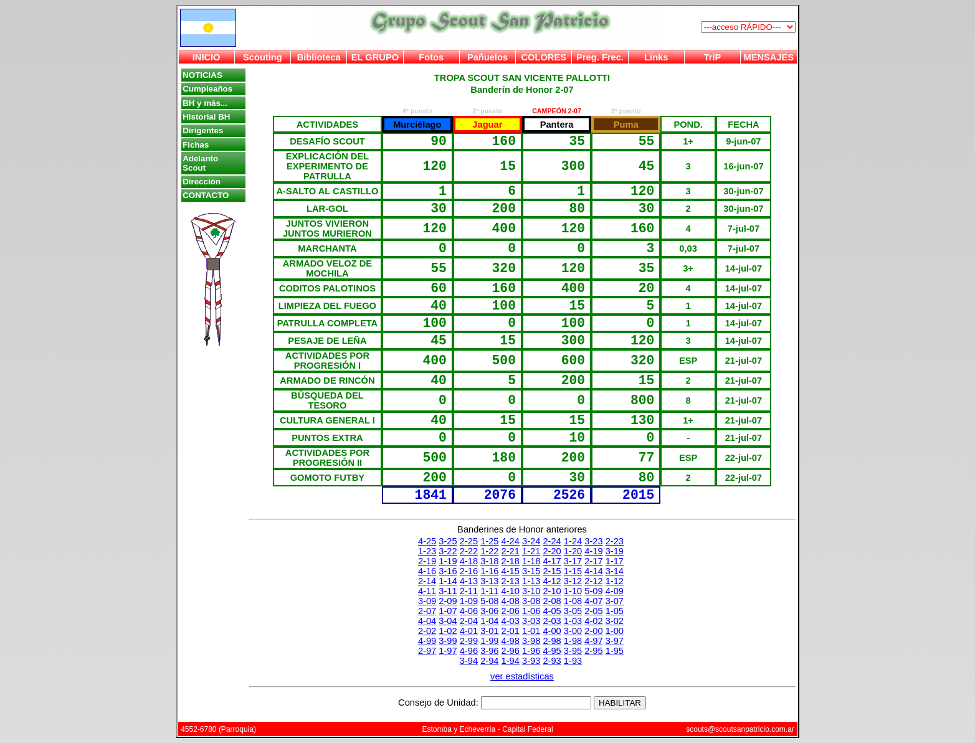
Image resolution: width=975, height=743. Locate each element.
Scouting (262, 57)
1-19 (448, 561)
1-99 (489, 641)
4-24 (511, 541)
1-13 (531, 581)
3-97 (615, 641)
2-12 (593, 581)
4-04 (427, 621)
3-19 (615, 551)
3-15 (531, 571)
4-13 (469, 581)
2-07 (427, 611)
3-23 (593, 541)
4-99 (427, 641)
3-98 (531, 641)
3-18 (489, 561)
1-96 (531, 651)
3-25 (448, 541)
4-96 (469, 651)
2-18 (511, 561)
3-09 (427, 601)
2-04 (469, 621)
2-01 (511, 631)
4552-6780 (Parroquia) (218, 729)
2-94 (489, 661)
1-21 (531, 551)
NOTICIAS (202, 75)
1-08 (573, 601)
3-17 (573, 561)
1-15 (573, 571)
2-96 (511, 651)
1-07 (448, 611)
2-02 (427, 631)
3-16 (448, 571)
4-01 (469, 631)
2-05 (593, 611)
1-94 (511, 661)
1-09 (469, 601)
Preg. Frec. (600, 57)
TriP (712, 57)
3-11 (448, 591)
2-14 (427, 581)
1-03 (573, 621)
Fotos (431, 57)
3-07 (615, 601)
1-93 (573, 661)
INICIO (207, 57)
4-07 (593, 601)
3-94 (469, 661)
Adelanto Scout (200, 163)
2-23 (615, 541)
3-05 (573, 611)
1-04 (489, 621)
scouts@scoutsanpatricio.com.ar (740, 729)
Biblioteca (319, 57)
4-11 (427, 591)
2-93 (552, 661)
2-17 (593, 561)
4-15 (511, 571)
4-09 (615, 591)
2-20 (552, 551)
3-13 (489, 581)
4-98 (511, 641)
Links (656, 57)
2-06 (511, 611)
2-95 (593, 651)
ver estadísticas (522, 676)
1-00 (615, 631)
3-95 (573, 651)
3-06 (489, 611)
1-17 (615, 561)
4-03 (511, 621)
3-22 (448, 551)
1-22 (489, 551)
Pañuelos (487, 57)
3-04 (448, 621)
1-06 (531, 611)
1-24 (573, 541)
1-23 (427, 551)
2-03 (552, 621)
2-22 (469, 551)
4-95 (552, 651)
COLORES (543, 57)
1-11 (489, 591)
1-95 (615, 651)
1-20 (573, 551)
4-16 (427, 571)
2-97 (427, 651)
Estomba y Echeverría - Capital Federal (487, 729)
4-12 (552, 581)
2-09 (448, 601)
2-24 (552, 541)
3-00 (573, 631)
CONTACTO (206, 195)
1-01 (531, 631)
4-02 (593, 621)
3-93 (531, 661)
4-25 (427, 541)
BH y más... (205, 103)
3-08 (531, 601)
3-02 (615, 621)
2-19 (427, 561)
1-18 (531, 561)
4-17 (552, 561)
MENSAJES (769, 57)
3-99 (448, 641)
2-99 (469, 641)
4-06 (469, 611)
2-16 (469, 571)
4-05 (552, 611)
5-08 (489, 601)
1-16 (489, 571)
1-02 (448, 631)
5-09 (593, 591)
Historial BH (206, 116)
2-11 (469, 591)
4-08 (511, 601)
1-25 (489, 541)
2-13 (511, 581)
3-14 (615, 571)
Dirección (202, 181)
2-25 (469, 541)
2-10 (552, 591)
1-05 (615, 611)
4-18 (469, 561)
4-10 (511, 591)
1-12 (615, 581)
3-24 (531, 541)
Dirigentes (203, 130)
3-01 (489, 631)
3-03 (531, 621)
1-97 (448, 651)
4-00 (552, 631)
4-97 (593, 641)
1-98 (573, 641)
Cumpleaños (207, 88)
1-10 (573, 591)
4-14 (593, 571)
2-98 (552, 641)
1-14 (448, 581)
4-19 (593, 551)
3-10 (531, 591)
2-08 (552, 601)
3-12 (573, 581)
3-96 (489, 651)
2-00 (593, 631)
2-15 (552, 571)
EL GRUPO (375, 57)
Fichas (196, 144)
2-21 (511, 551)
